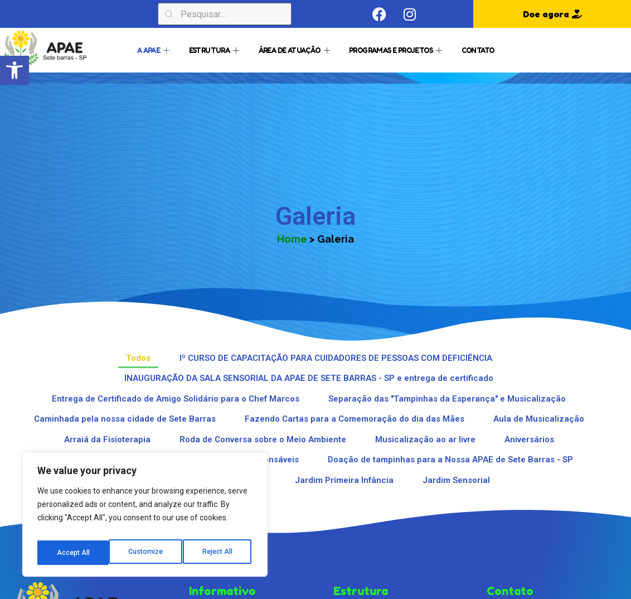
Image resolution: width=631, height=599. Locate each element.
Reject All (147, 552)
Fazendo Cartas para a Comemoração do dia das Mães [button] (354, 419)
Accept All (218, 552)
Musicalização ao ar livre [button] (425, 439)
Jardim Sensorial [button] (456, 480)
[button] (14, 70)
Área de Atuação (295, 49)
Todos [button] (138, 358)
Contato (478, 49)
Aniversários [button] (529, 439)
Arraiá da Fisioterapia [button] (107, 439)
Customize (73, 552)
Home (292, 239)
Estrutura (215, 49)
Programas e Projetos (396, 49)
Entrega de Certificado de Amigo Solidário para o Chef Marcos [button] (175, 399)
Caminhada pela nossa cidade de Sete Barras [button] (125, 419)
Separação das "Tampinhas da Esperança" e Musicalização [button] (447, 399)
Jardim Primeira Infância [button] (344, 480)
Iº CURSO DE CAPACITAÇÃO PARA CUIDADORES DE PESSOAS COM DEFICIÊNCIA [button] (335, 358)
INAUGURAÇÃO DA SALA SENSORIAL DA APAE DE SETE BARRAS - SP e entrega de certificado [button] (308, 378)
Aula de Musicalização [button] (538, 419)
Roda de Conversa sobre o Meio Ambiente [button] (262, 439)
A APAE (154, 49)
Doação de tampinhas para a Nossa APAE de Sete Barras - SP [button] (450, 460)
